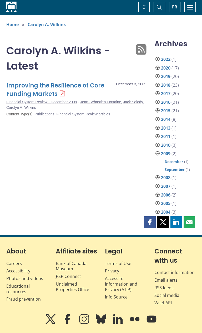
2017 (165, 93)
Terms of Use (118, 263)
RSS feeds (164, 288)
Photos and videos (24, 278)
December (174, 161)
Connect (68, 276)
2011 (165, 136)
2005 (165, 203)
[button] (150, 222)
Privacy (112, 271)
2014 (165, 119)
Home (12, 24)
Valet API (163, 303)
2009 (165, 153)
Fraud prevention (23, 299)
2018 (165, 85)
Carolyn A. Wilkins (47, 24)
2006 (165, 195)
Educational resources (18, 289)
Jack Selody (133, 102)
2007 (165, 186)
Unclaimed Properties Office (72, 286)
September (175, 169)
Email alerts (166, 280)
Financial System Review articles (83, 114)
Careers (14, 263)
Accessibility (18, 271)
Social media (166, 295)
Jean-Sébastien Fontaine (100, 102)
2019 (165, 76)
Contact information (174, 272)
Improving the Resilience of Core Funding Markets (55, 89)
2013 (165, 128)
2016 (165, 102)
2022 (165, 59)
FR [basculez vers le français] (174, 7)
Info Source (116, 297)
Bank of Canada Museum (71, 266)
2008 (165, 177)
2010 (165, 145)
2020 (165, 68)
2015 (165, 111)
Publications (44, 114)
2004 (165, 212)
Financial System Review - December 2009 (41, 102)
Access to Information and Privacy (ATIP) (121, 284)
